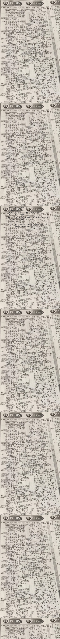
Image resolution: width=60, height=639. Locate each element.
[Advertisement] (30, 22)
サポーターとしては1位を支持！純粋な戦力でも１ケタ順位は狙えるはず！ (29, 224)
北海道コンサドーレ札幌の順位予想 (17, 208)
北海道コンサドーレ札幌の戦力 (16, 215)
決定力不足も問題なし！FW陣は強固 (19, 227)
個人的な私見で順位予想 (14, 222)
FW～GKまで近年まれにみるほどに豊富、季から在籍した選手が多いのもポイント (31, 217)
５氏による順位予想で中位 (16, 210)
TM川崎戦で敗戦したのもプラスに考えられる (21, 219)
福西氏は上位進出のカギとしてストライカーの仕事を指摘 (24, 212)
